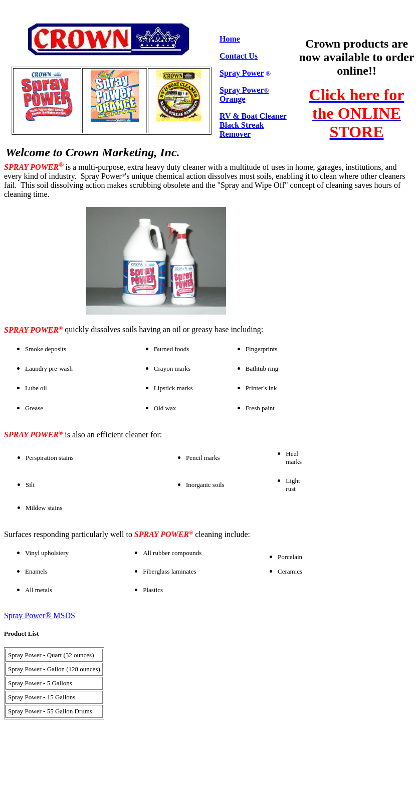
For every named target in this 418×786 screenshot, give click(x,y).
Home (230, 39)
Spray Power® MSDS (39, 615)
